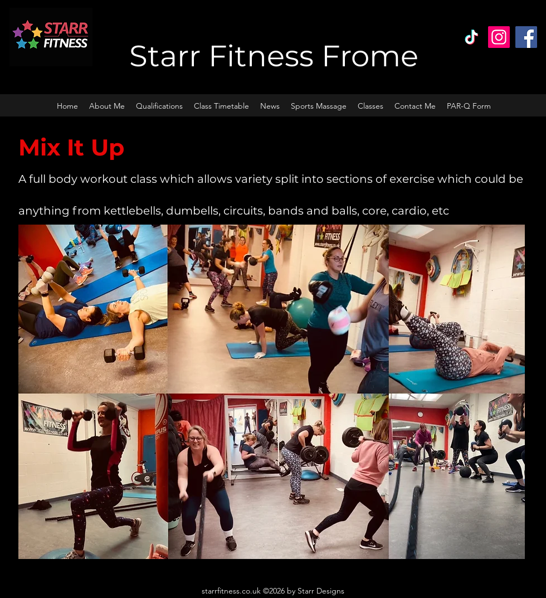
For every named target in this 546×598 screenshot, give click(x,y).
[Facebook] (526, 37)
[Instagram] (499, 37)
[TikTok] (471, 37)
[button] (370, 106)
